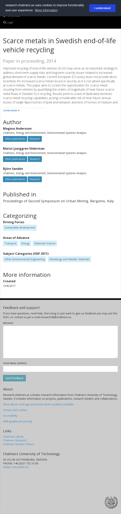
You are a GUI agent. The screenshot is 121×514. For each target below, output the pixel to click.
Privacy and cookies (15, 410)
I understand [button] (102, 8)
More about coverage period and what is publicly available (38, 404)
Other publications (15, 138)
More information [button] (46, 10)
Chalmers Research (15, 440)
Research (35, 138)
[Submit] (14, 378)
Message (8, 323)
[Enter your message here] (60, 341)
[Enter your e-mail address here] (60, 369)
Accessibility (10, 415)
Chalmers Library (13, 436)
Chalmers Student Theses (18, 444)
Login (8, 22)
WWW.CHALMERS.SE (15, 467)
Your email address (15, 363)
